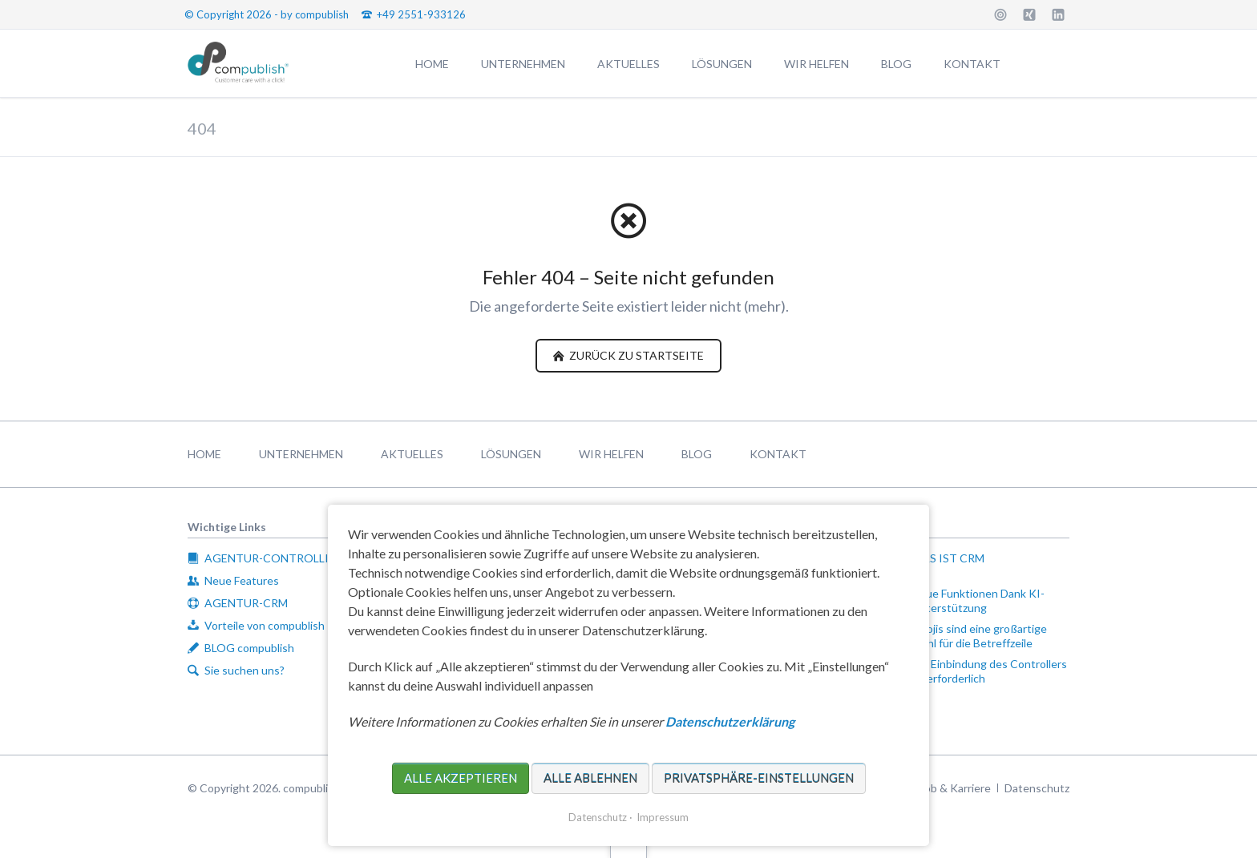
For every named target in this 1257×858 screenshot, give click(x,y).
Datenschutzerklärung (729, 721)
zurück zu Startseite (635, 355)
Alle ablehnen (590, 778)
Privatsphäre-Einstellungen (759, 778)
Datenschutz (597, 817)
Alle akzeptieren (460, 778)
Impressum (663, 817)
